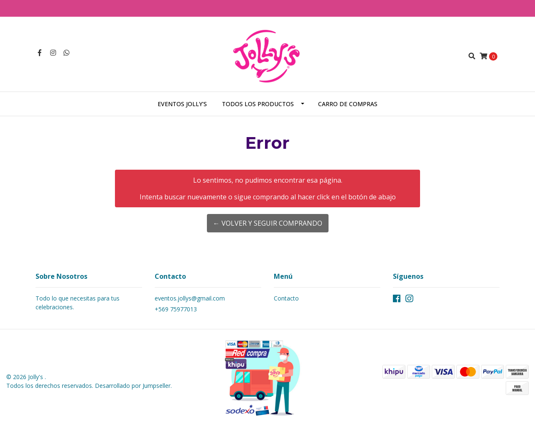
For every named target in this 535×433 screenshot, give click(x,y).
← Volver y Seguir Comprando (267, 223)
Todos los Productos (258, 104)
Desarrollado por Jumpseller (133, 386)
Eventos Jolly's (182, 104)
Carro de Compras (347, 104)
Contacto (286, 298)
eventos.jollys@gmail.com (190, 298)
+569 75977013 (176, 309)
